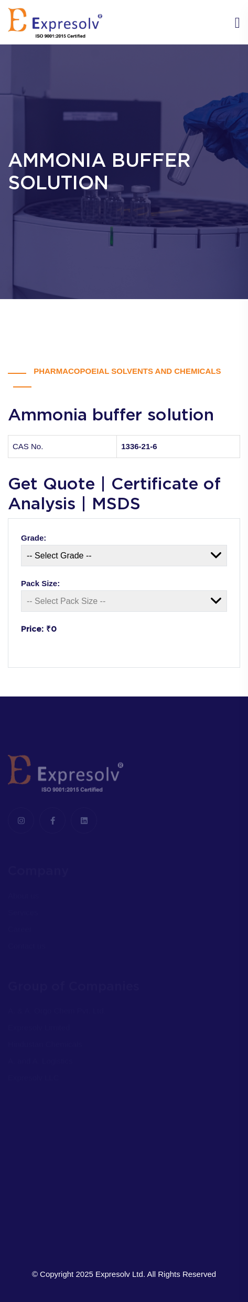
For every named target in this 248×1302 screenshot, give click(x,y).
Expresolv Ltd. (120, 1274)
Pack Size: (40, 583)
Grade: (33, 537)
